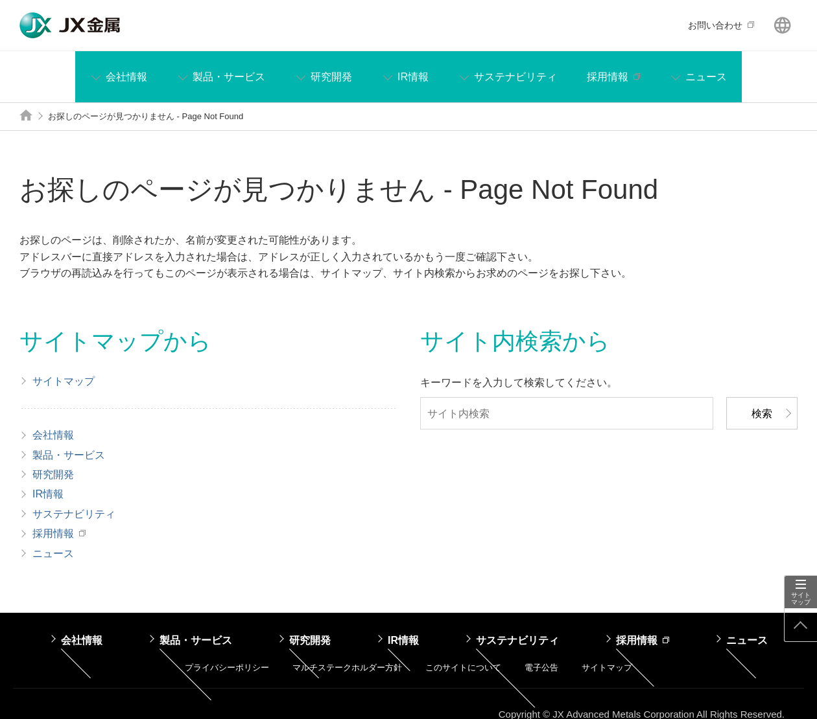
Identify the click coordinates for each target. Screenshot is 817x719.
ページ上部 (801, 625)
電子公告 (541, 667)
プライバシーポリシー (227, 667)
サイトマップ (801, 598)
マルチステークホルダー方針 (347, 667)
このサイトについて (463, 667)
